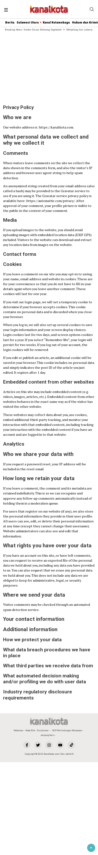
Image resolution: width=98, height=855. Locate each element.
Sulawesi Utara (28, 22)
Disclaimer (43, 730)
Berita (9, 22)
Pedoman (18, 730)
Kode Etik (30, 730)
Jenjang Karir (47, 735)
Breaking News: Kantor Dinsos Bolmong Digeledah (33, 29)
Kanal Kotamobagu (56, 22)
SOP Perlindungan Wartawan (67, 730)
